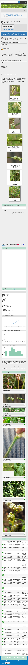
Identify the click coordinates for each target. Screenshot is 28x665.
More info (23, 660)
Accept (2, 663)
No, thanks (7, 663)
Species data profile (8, 289)
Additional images (8, 29)
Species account (8, 26)
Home (3, 14)
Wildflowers (16, 14)
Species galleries (9, 14)
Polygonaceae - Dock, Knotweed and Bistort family (13, 15)
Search (5, 210)
